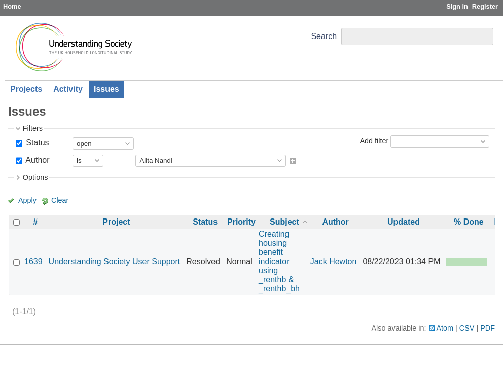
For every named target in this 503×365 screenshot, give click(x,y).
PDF (487, 328)
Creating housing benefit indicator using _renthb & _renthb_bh (279, 261)
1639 (33, 261)
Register (485, 6)
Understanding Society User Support (115, 261)
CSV (467, 328)
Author (37, 160)
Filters (33, 128)
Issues (106, 89)
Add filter (374, 141)
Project (116, 221)
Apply (27, 200)
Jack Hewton (333, 261)
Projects (26, 89)
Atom (445, 328)
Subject (284, 221)
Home (12, 6)
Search (324, 36)
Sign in (457, 6)
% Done (469, 221)
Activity (68, 89)
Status (36, 142)
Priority (241, 221)
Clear (59, 200)
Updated (403, 221)
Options (35, 177)
